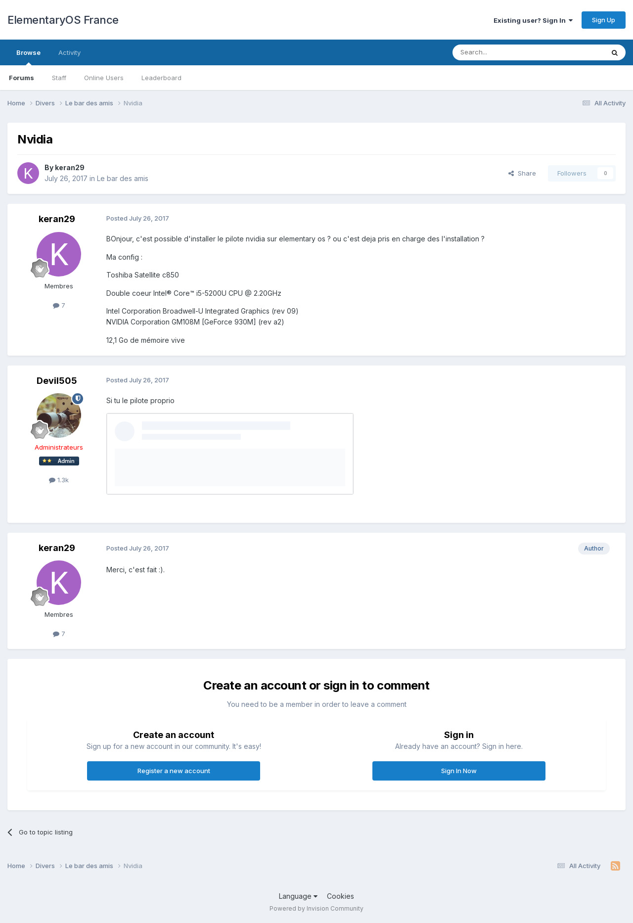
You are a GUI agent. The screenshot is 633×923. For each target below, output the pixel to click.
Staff (59, 78)
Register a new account (173, 771)
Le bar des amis (122, 178)
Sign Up (603, 20)
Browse (28, 56)
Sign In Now (459, 771)
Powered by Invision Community (316, 908)
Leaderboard (161, 78)
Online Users (104, 78)
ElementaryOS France (63, 19)
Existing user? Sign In (533, 20)
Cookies (340, 896)
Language (298, 896)
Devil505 (57, 380)
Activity (69, 52)
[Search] (502, 52)
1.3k (59, 480)
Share (522, 173)
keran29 (70, 167)
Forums (21, 78)
